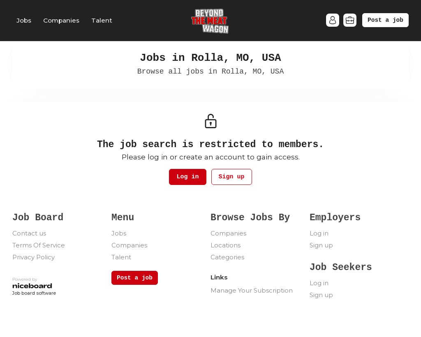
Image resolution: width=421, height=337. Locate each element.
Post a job (385, 20)
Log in (187, 176)
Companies (61, 20)
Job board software (34, 293)
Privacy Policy (33, 257)
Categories (227, 257)
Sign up (232, 176)
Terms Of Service (38, 245)
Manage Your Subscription (251, 290)
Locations (225, 245)
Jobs (23, 20)
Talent (101, 20)
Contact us (29, 233)
